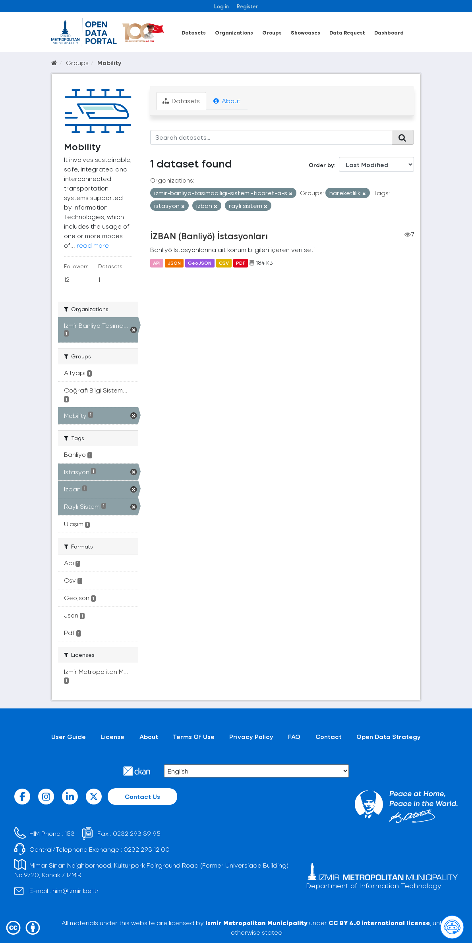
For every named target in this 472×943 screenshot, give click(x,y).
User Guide (68, 736)
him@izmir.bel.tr (75, 890)
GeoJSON (199, 263)
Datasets (194, 32)
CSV (224, 263)
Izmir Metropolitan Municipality (256, 922)
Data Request (347, 32)
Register (247, 6)
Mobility (109, 62)
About (226, 100)
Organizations (234, 32)
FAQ (294, 736)
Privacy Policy (251, 736)
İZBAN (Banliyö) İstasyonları (209, 236)
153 (70, 833)
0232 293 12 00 (147, 849)
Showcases (305, 32)
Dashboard (389, 32)
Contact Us (142, 796)
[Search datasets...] (271, 137)
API (157, 263)
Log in (221, 6)
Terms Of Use (194, 736)
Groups (272, 32)
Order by (321, 165)
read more (93, 245)
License (112, 736)
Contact (328, 736)
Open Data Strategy (388, 736)
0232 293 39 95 (137, 833)
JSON (174, 263)
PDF (240, 263)
